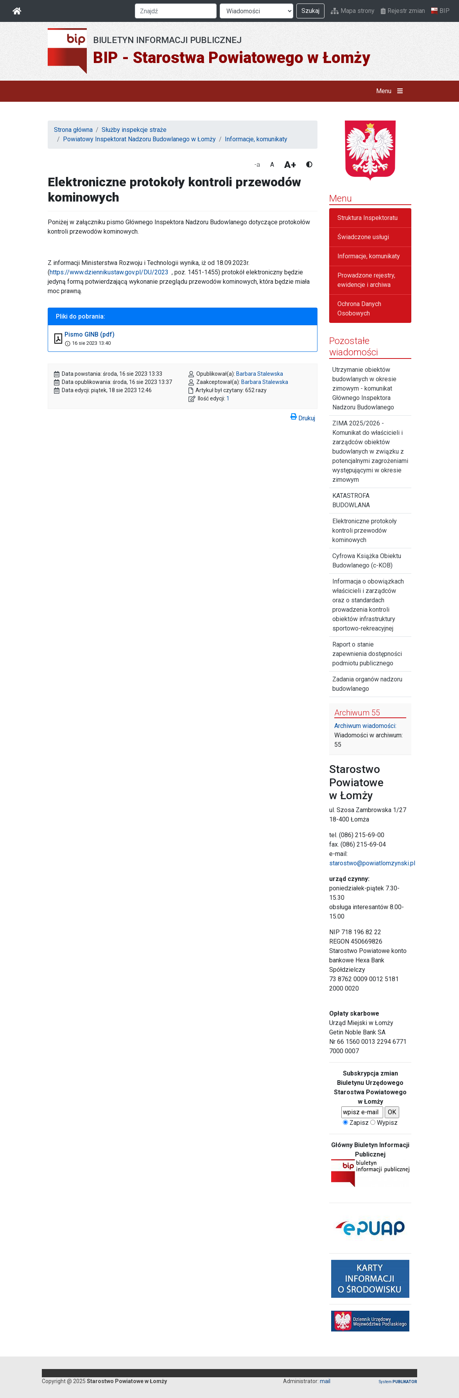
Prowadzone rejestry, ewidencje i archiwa (366, 280)
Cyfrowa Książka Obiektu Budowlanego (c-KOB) (366, 560)
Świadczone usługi (363, 237)
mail (325, 1381)
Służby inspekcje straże (134, 129)
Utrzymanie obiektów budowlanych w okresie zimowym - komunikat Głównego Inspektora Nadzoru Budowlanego (364, 388)
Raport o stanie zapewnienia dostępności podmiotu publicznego (367, 654)
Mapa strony (353, 10)
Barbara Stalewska (259, 374)
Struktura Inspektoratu (367, 218)
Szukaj (310, 10)
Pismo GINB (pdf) (90, 334)
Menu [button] (391, 91)
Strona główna (73, 129)
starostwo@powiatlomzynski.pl (372, 863)
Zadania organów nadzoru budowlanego (367, 684)
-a (257, 164)
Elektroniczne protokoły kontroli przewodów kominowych (364, 530)
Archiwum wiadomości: (365, 726)
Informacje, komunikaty (256, 139)
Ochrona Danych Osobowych (359, 308)
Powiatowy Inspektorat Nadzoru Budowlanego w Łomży (139, 139)
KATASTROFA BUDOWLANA (351, 500)
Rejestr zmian (403, 10)
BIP (440, 11)
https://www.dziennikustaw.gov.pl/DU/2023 (109, 272)
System (398, 1382)
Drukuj (302, 417)
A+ (290, 164)
